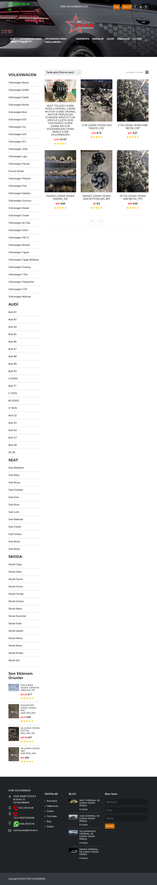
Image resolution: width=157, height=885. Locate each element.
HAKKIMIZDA (82, 39)
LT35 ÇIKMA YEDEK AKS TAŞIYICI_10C (97, 127)
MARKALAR (98, 39)
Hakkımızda (52, 806)
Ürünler (50, 811)
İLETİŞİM (137, 39)
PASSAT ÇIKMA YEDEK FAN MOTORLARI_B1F (96, 197)
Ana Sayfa (52, 801)
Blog (49, 821)
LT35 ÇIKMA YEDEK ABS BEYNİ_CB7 (133, 127)
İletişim (50, 826)
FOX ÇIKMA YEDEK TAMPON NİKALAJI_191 (30, 688)
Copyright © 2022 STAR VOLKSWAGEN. (27, 879)
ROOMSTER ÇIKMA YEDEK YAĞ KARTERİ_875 (28, 709)
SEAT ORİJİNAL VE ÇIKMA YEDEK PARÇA (89, 803)
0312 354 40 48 (26, 808)
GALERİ (110, 39)
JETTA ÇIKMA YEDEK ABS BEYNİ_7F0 (133, 197)
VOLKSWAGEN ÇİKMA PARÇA (31, 40)
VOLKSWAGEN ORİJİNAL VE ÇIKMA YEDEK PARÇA (87, 835)
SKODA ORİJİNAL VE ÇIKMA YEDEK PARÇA (89, 852)
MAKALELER (123, 39)
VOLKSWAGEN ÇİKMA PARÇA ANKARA (55, 40)
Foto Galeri (52, 816)
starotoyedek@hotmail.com (25, 830)
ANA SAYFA (13, 40)
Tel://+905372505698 (24, 818)
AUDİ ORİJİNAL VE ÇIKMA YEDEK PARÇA (89, 818)
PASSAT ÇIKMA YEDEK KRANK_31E (60, 197)
